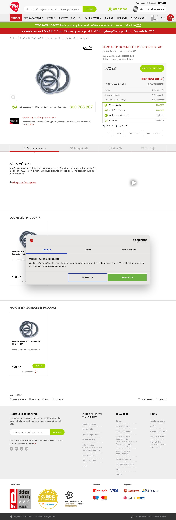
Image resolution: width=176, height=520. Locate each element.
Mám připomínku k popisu (24, 182)
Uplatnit (160, 115)
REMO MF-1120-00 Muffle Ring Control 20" (26, 342)
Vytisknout (123, 126)
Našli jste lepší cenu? (118, 115)
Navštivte (160, 120)
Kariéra (153, 426)
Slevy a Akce (138, 18)
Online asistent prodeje (91, 450)
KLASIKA (109, 18)
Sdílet (108, 126)
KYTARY (51, 18)
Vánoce (15, 18)
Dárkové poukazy (122, 426)
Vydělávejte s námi (157, 437)
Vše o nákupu (141, 3)
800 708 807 (81, 107)
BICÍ (73, 18)
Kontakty (152, 3)
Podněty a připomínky (158, 431)
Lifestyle (122, 18)
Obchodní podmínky (123, 431)
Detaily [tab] (88, 250)
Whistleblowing (155, 447)
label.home (11, 38)
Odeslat (57, 432)
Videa (47, 399)
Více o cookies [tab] (129, 250)
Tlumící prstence (51, 38)
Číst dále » (30, 124)
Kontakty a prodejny (157, 421)
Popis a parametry (19, 399)
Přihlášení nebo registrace (152, 9)
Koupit (38, 366)
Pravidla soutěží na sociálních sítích (123, 452)
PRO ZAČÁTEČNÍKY (33, 18)
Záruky (118, 421)
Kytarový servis (88, 445)
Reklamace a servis (123, 459)
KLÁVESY (63, 18)
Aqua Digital (161, 517)
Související (60, 399)
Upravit (87, 277)
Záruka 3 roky (115, 105)
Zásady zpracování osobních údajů (123, 438)
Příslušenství (36, 38)
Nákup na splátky (89, 460)
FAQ (117, 469)
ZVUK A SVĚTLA (93, 18)
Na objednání (27, 372)
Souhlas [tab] (47, 250)
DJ (80, 18)
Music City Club (156, 442)
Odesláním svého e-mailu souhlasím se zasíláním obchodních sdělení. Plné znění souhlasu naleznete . (36, 442)
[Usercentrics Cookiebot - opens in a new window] (135, 241)
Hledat (89, 9)
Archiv (84, 466)
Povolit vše (127, 277)
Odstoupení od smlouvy (125, 464)
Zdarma (160, 105)
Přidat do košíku (152, 68)
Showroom (114, 120)
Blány (25, 38)
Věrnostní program (89, 455)
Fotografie (35, 399)
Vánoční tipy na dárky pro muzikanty (39, 117)
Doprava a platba (89, 424)
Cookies (119, 474)
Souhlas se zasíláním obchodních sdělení (124, 445)
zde (34, 443)
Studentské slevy (88, 440)
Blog (162, 3)
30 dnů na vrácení (117, 110)
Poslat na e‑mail (147, 399)
